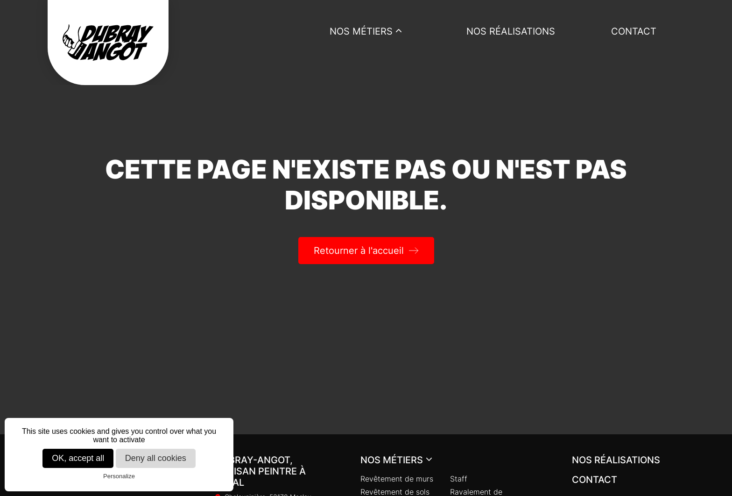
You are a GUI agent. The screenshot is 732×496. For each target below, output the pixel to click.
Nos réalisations (510, 31)
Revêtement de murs (396, 478)
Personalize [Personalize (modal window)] (119, 476)
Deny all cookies (155, 458)
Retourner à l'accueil (359, 250)
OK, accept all (78, 458)
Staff (458, 478)
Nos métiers (361, 31)
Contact (633, 31)
